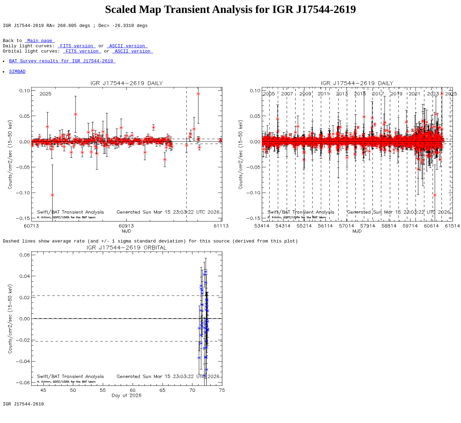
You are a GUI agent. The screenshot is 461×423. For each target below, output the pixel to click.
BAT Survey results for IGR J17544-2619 (62, 67)
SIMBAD (17, 79)
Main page (40, 43)
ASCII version (126, 50)
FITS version (76, 50)
